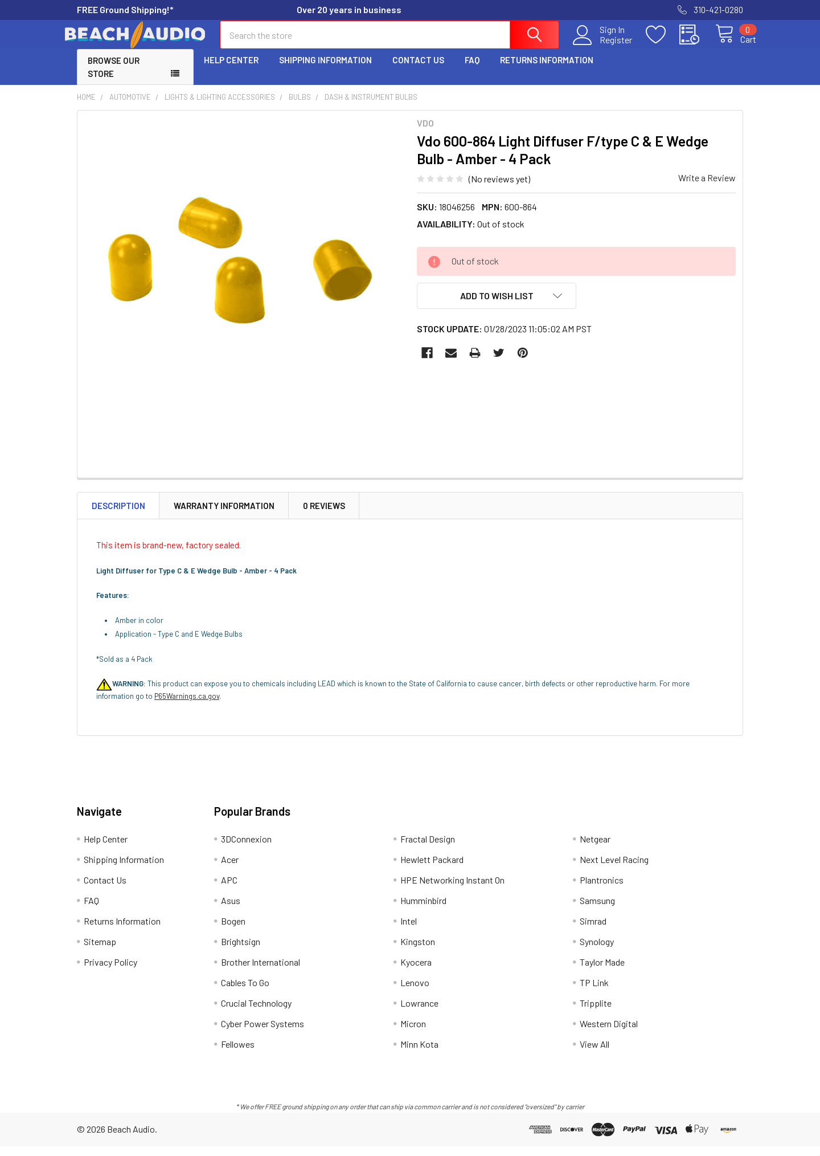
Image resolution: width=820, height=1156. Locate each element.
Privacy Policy (110, 971)
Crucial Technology (256, 1012)
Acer (230, 869)
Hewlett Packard (432, 869)
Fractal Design (427, 848)
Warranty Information (224, 515)
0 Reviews (324, 515)
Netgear (595, 848)
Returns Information (546, 70)
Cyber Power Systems (262, 1033)
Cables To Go (245, 992)
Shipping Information (325, 70)
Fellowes (238, 1053)
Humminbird (423, 910)
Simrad (593, 930)
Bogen (233, 930)
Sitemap (100, 951)
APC (229, 889)
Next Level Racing (614, 869)
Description (118, 515)
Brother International (260, 971)
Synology (597, 951)
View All (594, 1053)
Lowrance (419, 1012)
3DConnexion (246, 848)
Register (603, 46)
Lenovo (414, 992)
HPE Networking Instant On (452, 889)
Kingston (417, 951)
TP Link (594, 992)
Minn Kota (419, 1053)
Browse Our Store (114, 77)
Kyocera (416, 971)
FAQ (472, 70)
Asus (230, 910)
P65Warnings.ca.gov (186, 706)
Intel (408, 930)
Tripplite (596, 1012)
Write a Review (707, 187)
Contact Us (418, 70)
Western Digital (609, 1033)
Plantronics (602, 889)
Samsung (597, 910)
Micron (413, 1033)
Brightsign (240, 951)
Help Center (231, 70)
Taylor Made (602, 971)
